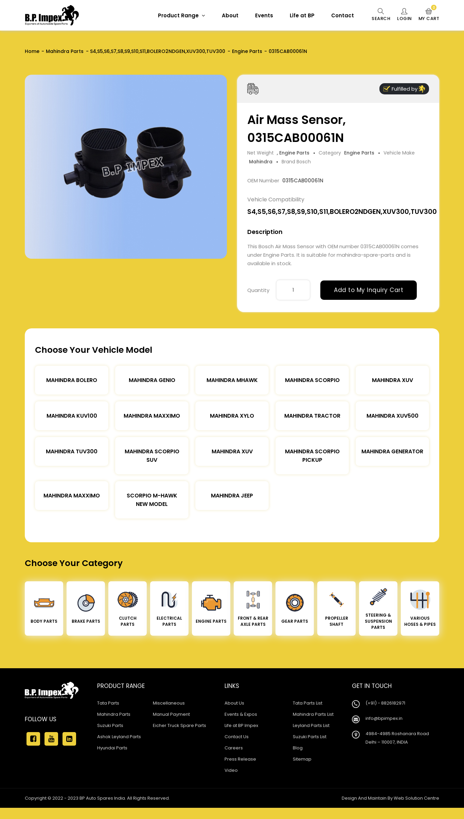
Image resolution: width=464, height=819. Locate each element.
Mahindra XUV (392, 380)
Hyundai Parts (112, 748)
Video (231, 770)
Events (263, 15)
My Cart (429, 15)
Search (380, 15)
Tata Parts (108, 703)
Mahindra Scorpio (312, 380)
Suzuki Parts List (309, 736)
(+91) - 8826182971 (385, 703)
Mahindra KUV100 (72, 416)
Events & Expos (241, 714)
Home (32, 51)
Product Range (180, 15)
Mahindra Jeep (232, 495)
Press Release (240, 759)
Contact (341, 15)
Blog (298, 748)
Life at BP (301, 15)
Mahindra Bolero (71, 380)
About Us (234, 703)
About (229, 15)
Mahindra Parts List (313, 714)
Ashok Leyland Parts (119, 736)
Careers (234, 748)
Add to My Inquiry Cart (368, 290)
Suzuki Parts (110, 725)
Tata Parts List (307, 703)
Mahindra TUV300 (71, 451)
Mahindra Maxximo (152, 416)
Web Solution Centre (416, 798)
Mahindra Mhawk (232, 380)
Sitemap (302, 759)
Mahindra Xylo (232, 416)
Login (403, 15)
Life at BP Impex (241, 725)
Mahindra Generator (392, 451)
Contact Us (237, 736)
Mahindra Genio (152, 380)
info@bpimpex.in (384, 718)
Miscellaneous (169, 703)
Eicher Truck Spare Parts (179, 725)
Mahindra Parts (65, 51)
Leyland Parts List (311, 725)
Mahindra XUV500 (392, 416)
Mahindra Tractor (312, 416)
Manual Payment (171, 714)
